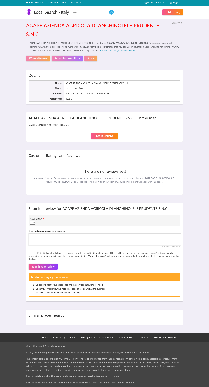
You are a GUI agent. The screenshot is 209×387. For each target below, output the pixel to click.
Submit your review (43, 266)
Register (160, 2)
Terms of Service (126, 337)
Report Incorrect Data (67, 58)
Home (29, 2)
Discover (39, 2)
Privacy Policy (88, 337)
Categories (52, 2)
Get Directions (104, 136)
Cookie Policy (106, 337)
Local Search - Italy (51, 12)
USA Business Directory (166, 337)
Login (146, 2)
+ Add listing (172, 12)
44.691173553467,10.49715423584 (117, 50)
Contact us (75, 2)
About (64, 2)
